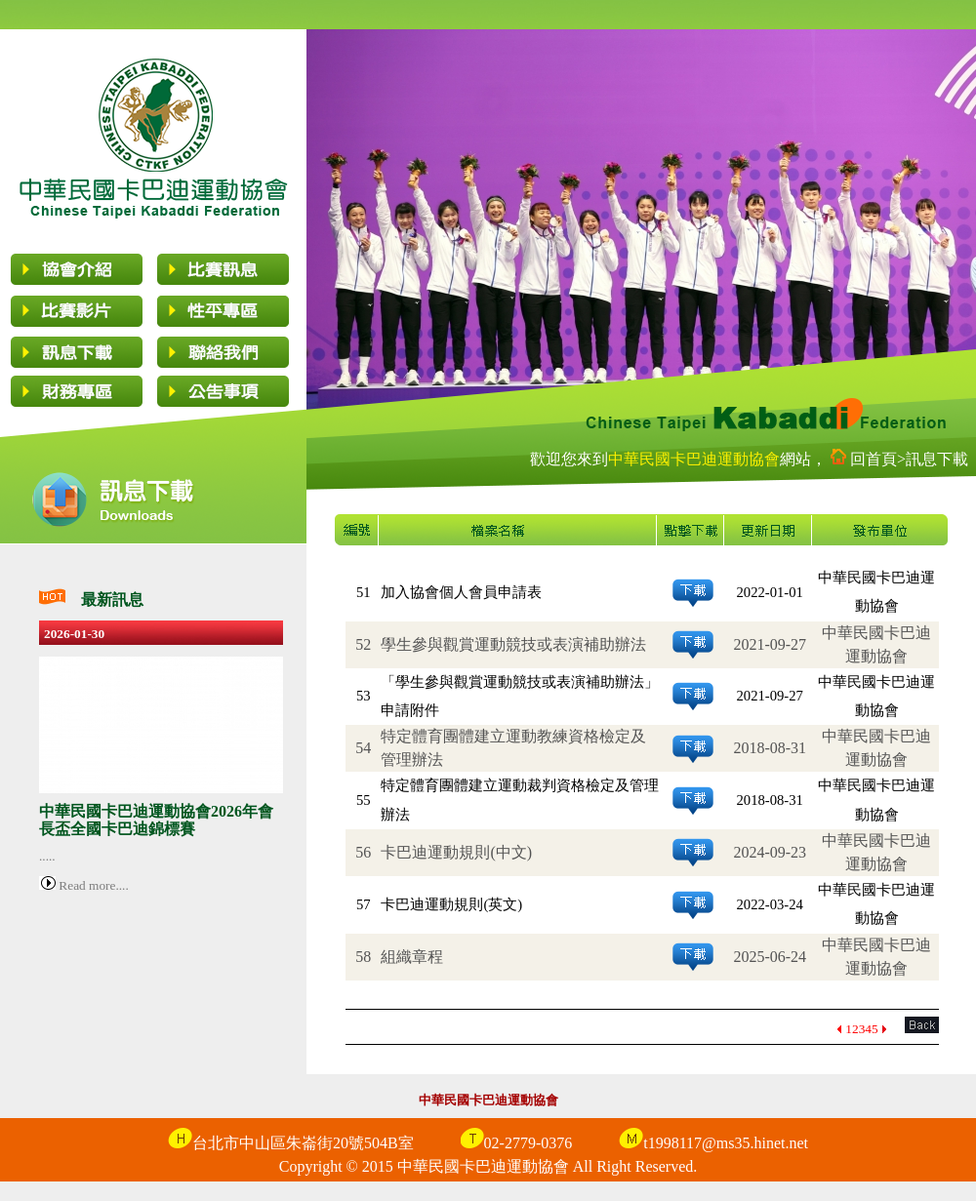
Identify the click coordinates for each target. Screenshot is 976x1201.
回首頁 (873, 459)
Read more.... (92, 885)
